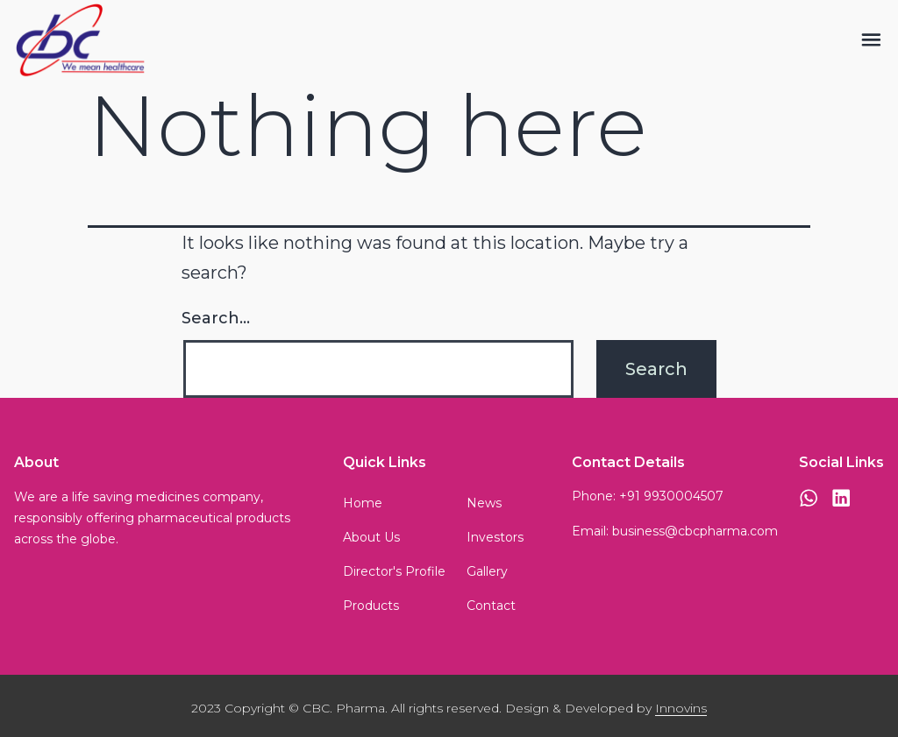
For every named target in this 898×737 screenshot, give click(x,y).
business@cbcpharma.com (695, 531)
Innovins (681, 708)
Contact (491, 605)
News (484, 503)
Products (371, 605)
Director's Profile (394, 571)
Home (362, 503)
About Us (371, 537)
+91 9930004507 (671, 496)
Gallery (487, 571)
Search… (216, 318)
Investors (495, 537)
